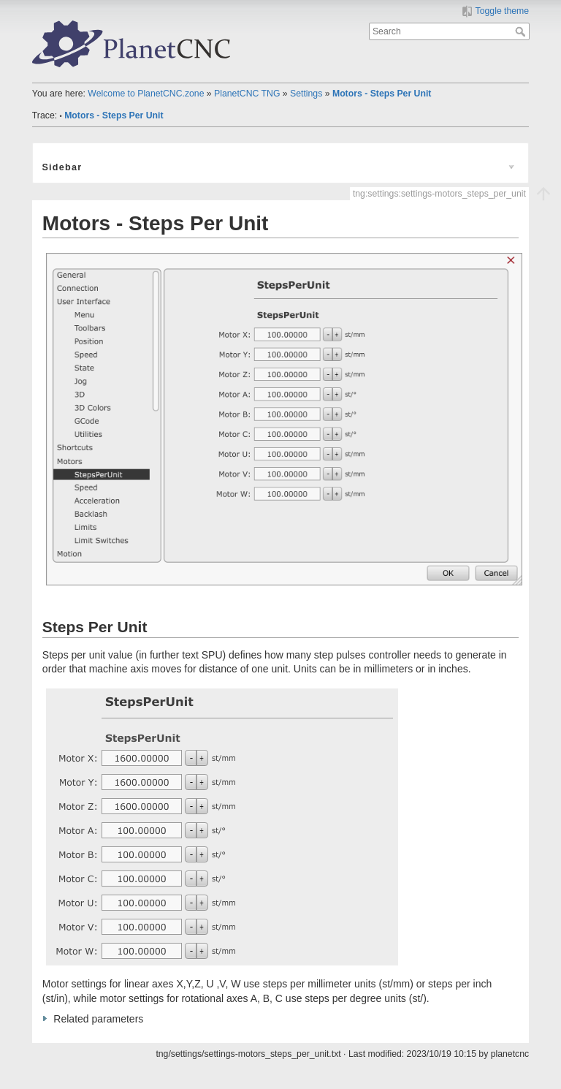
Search (522, 31)
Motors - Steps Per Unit (381, 93)
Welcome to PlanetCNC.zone (146, 93)
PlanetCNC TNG (247, 93)
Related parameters (98, 1019)
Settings (306, 93)
